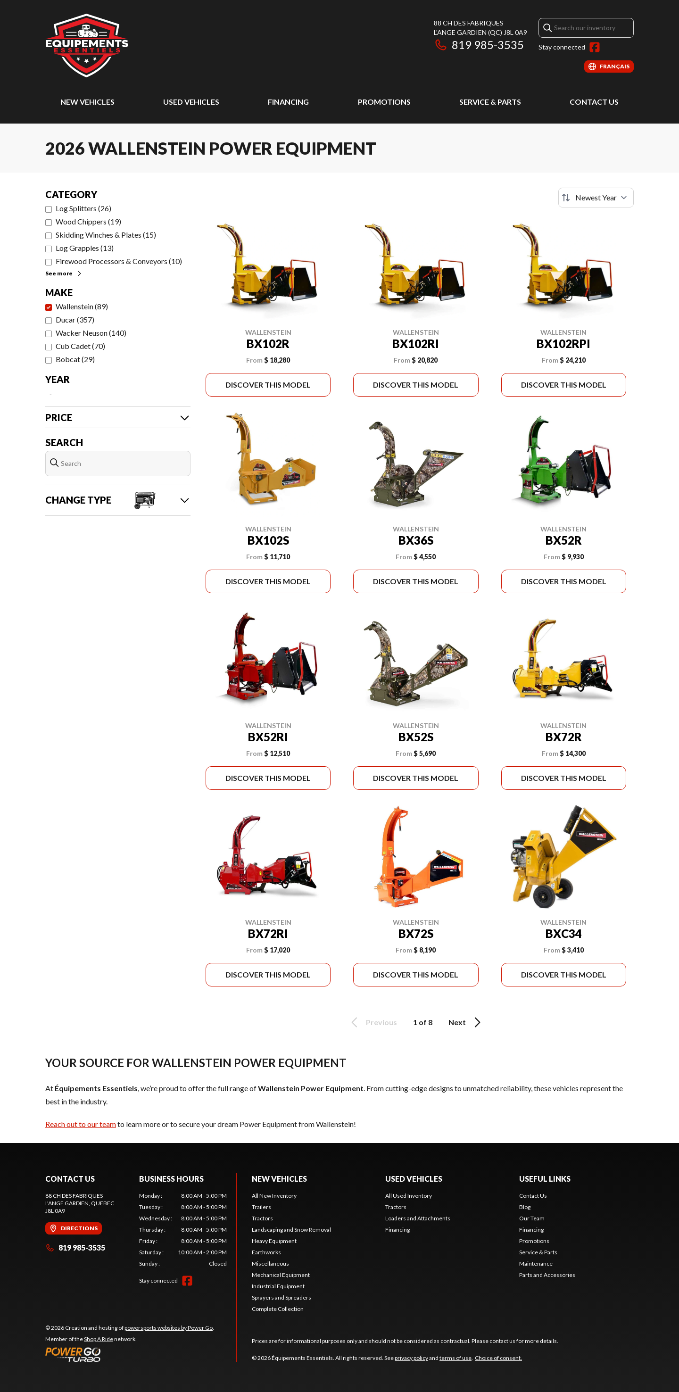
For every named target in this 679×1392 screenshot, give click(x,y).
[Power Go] (129, 1354)
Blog (524, 1206)
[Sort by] (596, 197)
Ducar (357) (75, 319)
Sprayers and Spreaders (281, 1297)
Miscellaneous (270, 1263)
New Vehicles (87, 101)
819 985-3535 (479, 44)
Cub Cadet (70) (80, 345)
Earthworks (266, 1252)
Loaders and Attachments (417, 1218)
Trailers (261, 1206)
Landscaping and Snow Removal (291, 1229)
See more (64, 273)
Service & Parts (490, 101)
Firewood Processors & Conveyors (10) (119, 261)
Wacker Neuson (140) (91, 332)
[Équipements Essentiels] (86, 45)
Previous (372, 1022)
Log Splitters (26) (83, 208)
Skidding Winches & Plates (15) (106, 234)
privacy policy (411, 1357)
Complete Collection (278, 1308)
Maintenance (536, 1263)
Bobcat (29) (75, 359)
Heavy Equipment (274, 1240)
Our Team (532, 1218)
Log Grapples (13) (85, 247)
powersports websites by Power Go (168, 1327)
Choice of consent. (498, 1357)
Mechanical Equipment (281, 1274)
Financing (288, 101)
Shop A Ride (98, 1338)
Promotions (384, 101)
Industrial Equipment (278, 1286)
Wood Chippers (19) (88, 221)
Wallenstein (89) (82, 306)
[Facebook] (594, 47)
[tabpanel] (183, 1230)
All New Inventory (274, 1195)
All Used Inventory (408, 1195)
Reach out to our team (80, 1123)
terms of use (455, 1357)
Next (466, 1022)
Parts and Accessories (547, 1274)
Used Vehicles (191, 101)
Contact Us (594, 101)
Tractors (262, 1218)
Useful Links (545, 1178)
